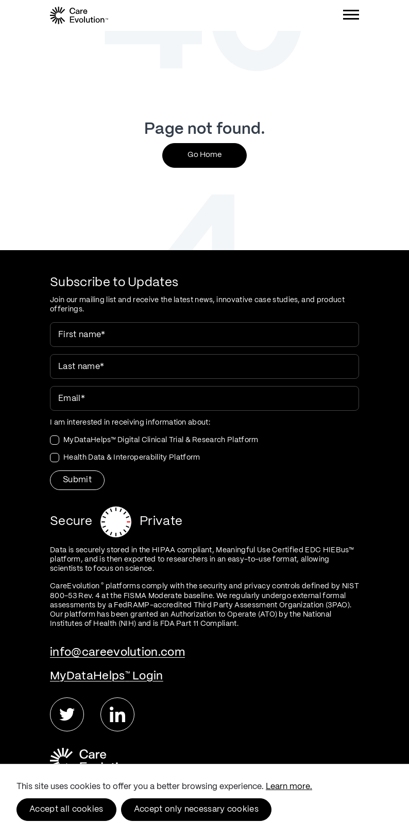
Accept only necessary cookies (196, 809)
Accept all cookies (66, 809)
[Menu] (351, 16)
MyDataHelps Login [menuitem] (106, 676)
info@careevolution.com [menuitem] (117, 652)
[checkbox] (204, 448)
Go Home (204, 155)
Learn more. (289, 787)
